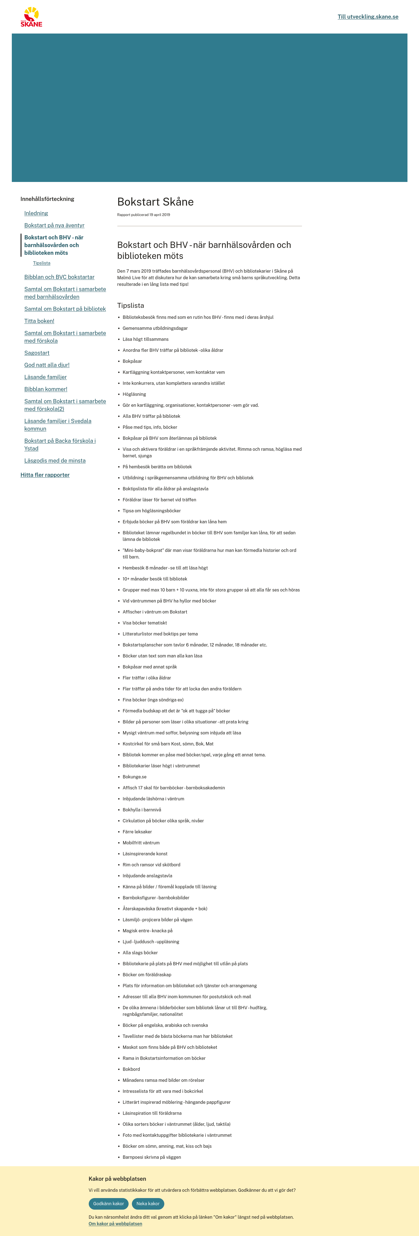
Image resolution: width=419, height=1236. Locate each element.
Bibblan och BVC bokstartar (59, 277)
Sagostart (37, 353)
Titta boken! (39, 321)
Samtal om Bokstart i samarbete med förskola (65, 337)
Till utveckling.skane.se (368, 16)
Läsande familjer (45, 377)
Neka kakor (148, 1203)
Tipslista (42, 263)
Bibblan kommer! (46, 389)
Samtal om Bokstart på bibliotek (65, 309)
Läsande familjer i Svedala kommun (57, 425)
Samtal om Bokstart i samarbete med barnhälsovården (65, 293)
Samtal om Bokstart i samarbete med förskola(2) (65, 405)
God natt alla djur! (47, 365)
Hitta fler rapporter (45, 475)
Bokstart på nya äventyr (54, 225)
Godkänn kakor (108, 1203)
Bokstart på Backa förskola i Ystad (60, 445)
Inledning (36, 213)
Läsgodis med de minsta (55, 460)
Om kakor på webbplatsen (115, 1223)
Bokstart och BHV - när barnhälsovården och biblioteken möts (54, 245)
